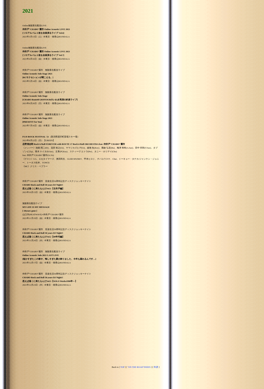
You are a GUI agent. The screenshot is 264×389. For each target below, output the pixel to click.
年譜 (156, 367)
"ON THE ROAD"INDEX (139, 367)
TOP (122, 367)
